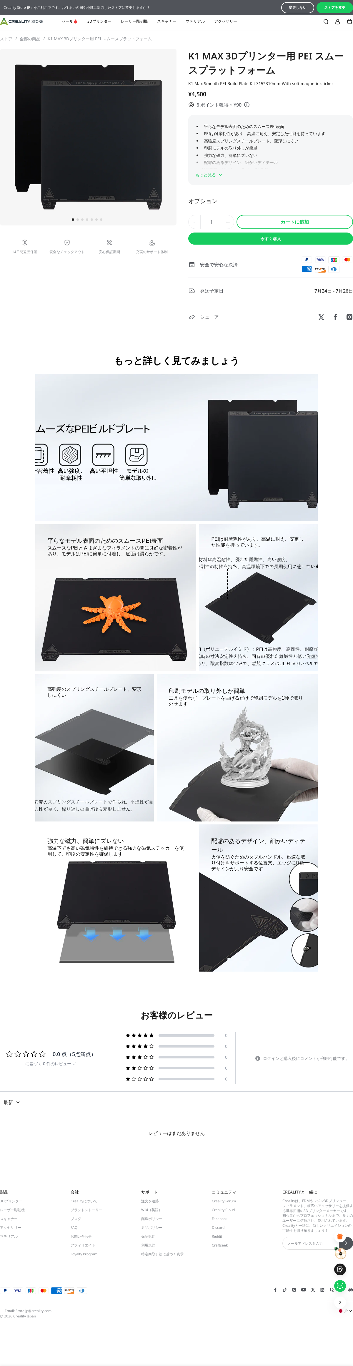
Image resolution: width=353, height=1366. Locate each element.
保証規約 (148, 1236)
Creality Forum (224, 1201)
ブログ (76, 1218)
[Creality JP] (21, 21)
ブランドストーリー (86, 1209)
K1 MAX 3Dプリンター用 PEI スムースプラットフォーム (100, 39)
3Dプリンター (99, 21)
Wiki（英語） (151, 1209)
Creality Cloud (223, 1209)
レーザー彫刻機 (134, 21)
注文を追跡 (150, 1201)
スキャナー (166, 21)
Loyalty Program (84, 1254)
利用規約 (148, 1245)
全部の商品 (32, 39)
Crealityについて (84, 1201)
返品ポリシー (151, 1227)
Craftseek (220, 1245)
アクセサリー (225, 21)
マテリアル (195, 21)
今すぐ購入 (270, 238)
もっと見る (209, 175)
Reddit (217, 1236)
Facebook (219, 1218)
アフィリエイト (83, 1245)
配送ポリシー (151, 1218)
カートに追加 (295, 222)
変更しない (298, 7)
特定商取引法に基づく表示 (162, 1254)
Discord (218, 1227)
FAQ (74, 1227)
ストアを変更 (334, 7)
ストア (8, 39)
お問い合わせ (81, 1236)
